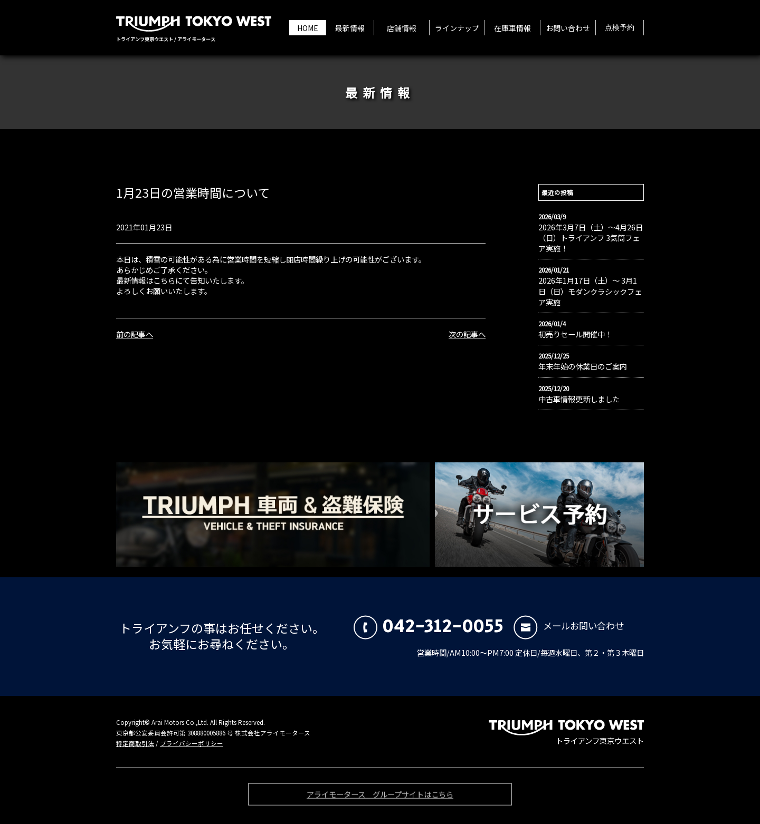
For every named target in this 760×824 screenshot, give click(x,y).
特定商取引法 (135, 743)
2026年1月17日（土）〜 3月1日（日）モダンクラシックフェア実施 (590, 291)
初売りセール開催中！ (575, 334)
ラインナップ (457, 28)
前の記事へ (134, 334)
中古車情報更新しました (579, 399)
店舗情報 (401, 28)
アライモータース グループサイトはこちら (380, 796)
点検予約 (619, 28)
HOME (307, 28)
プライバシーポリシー (191, 743)
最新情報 (350, 28)
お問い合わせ (568, 28)
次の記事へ (467, 334)
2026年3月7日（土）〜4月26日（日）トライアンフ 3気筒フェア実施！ (590, 238)
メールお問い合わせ (569, 625)
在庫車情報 (512, 28)
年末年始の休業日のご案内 (582, 366)
